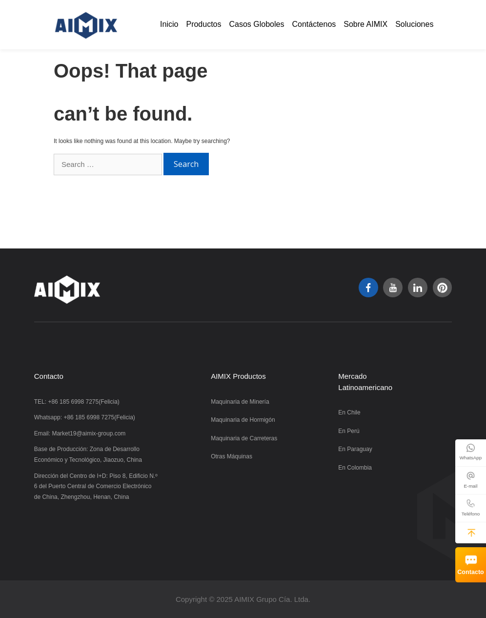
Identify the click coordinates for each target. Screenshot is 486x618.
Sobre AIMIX (365, 24)
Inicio (169, 24)
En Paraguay (355, 449)
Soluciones (414, 24)
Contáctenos (314, 24)
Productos (203, 24)
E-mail (471, 486)
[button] (471, 532)
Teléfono (471, 513)
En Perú (348, 431)
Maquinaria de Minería (240, 401)
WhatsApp (471, 457)
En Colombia (355, 467)
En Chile (349, 412)
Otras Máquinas (231, 456)
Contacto (470, 572)
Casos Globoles (256, 24)
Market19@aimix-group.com (88, 433)
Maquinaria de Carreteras (244, 438)
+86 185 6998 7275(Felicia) (83, 401)
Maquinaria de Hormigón (243, 419)
